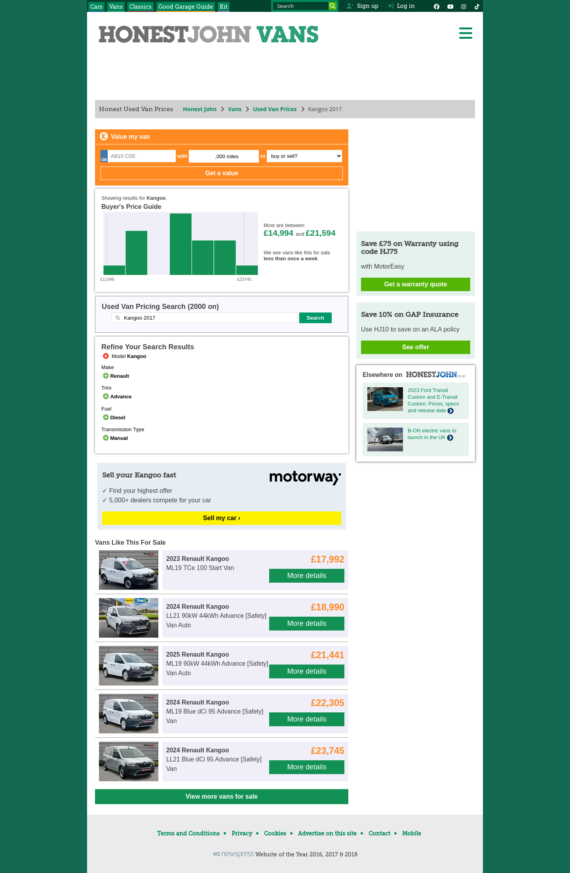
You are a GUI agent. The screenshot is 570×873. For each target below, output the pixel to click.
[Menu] (465, 33)
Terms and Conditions (188, 833)
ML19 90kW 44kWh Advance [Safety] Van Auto (217, 663)
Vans (116, 7)
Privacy (242, 833)
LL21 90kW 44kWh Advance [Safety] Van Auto (216, 616)
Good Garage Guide (185, 7)
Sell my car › (221, 518)
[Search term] (304, 6)
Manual (114, 438)
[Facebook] (437, 6)
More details (306, 575)
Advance (116, 397)
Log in (401, 6)
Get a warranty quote (415, 284)
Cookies (275, 833)
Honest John (200, 109)
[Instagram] (463, 6)
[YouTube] (450, 6)
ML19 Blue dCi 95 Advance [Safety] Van (214, 711)
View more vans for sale (222, 796)
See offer (415, 347)
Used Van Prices (275, 109)
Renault (115, 376)
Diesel (113, 417)
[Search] (332, 6)
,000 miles (227, 156)
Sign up (362, 6)
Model (123, 356)
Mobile (411, 833)
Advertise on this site (327, 833)
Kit (224, 7)
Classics (140, 7)
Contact (379, 833)
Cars (96, 7)
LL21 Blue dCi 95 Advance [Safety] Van (214, 759)
